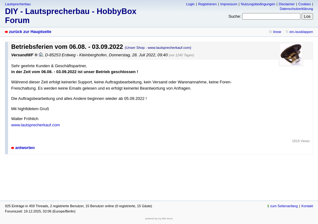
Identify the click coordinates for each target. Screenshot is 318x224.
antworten (25, 147)
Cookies (304, 4)
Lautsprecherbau (18, 4)
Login (190, 4)
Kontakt (307, 206)
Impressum (228, 4)
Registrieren (207, 4)
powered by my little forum (159, 218)
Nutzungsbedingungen (258, 4)
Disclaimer (287, 4)
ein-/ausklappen (301, 32)
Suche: (235, 16)
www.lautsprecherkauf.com (35, 125)
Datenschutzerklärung (296, 9)
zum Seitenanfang (284, 206)
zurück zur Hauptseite (30, 31)
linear (277, 32)
